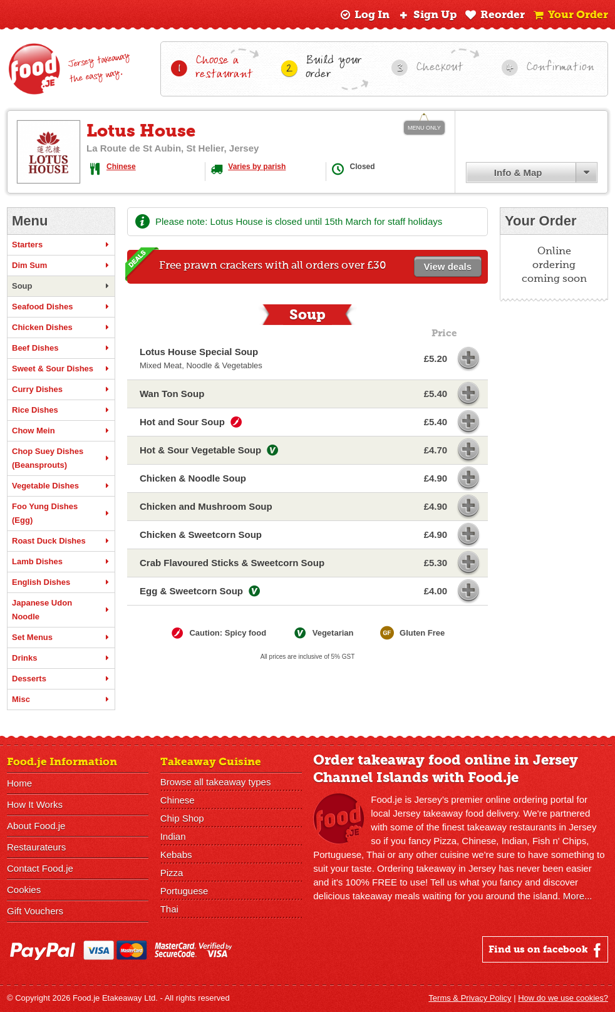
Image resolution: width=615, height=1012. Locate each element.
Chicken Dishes (61, 328)
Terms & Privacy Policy (469, 998)
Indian (173, 836)
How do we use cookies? (563, 998)
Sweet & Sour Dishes (61, 369)
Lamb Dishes (61, 562)
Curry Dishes (61, 390)
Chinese (121, 166)
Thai (169, 909)
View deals (448, 266)
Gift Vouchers (35, 911)
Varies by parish (257, 166)
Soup (61, 286)
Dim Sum (61, 266)
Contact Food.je (40, 868)
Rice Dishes (61, 410)
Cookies (24, 889)
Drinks (61, 658)
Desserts (61, 679)
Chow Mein (61, 431)
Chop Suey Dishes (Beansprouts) (61, 458)
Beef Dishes (61, 348)
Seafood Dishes (61, 307)
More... (577, 896)
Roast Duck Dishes (61, 541)
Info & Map (518, 172)
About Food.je (36, 825)
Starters (61, 245)
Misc (61, 699)
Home (19, 783)
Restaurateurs (36, 847)
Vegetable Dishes (61, 486)
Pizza (171, 872)
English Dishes (61, 582)
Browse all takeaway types (215, 782)
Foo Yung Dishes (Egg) (61, 513)
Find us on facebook (546, 950)
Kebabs (176, 854)
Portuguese (184, 891)
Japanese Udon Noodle (61, 609)
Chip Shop (182, 818)
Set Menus (61, 637)
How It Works (35, 804)
